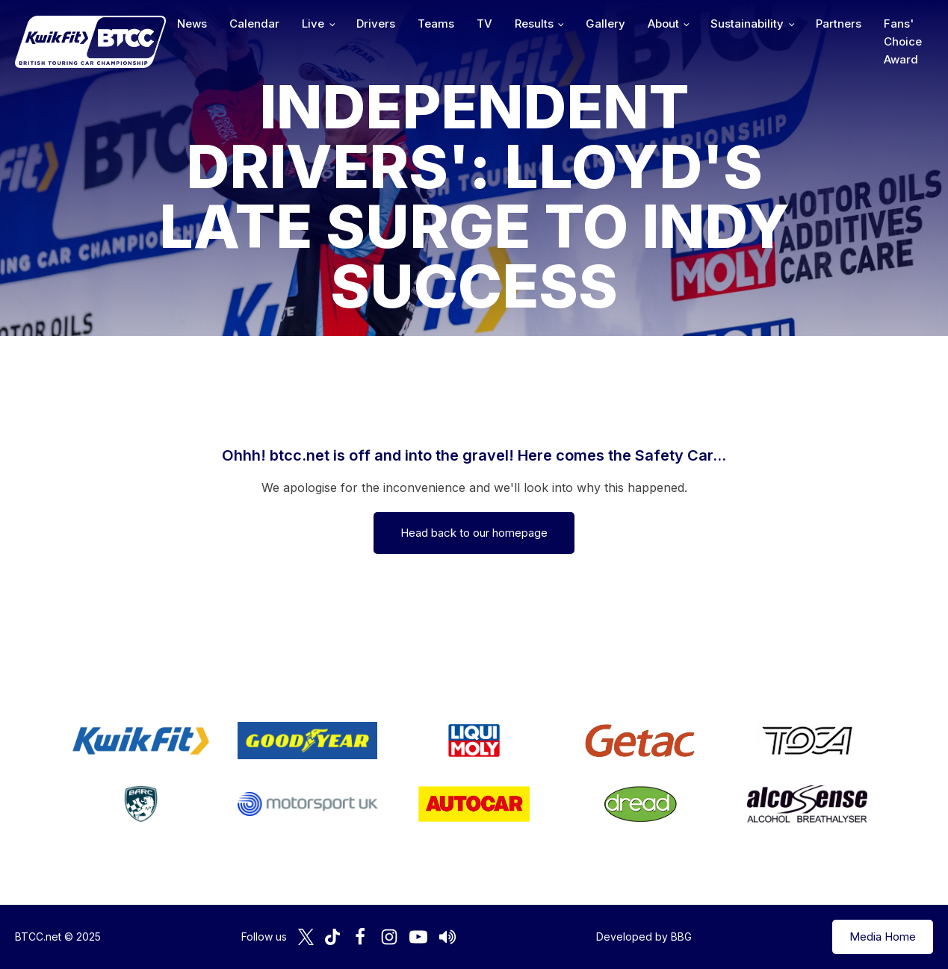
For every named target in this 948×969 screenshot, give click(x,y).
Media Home (882, 936)
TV (484, 23)
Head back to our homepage (474, 533)
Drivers (375, 23)
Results (534, 23)
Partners (838, 23)
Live (313, 23)
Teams (436, 23)
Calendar (254, 23)
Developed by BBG (644, 936)
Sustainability (747, 23)
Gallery (605, 23)
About (663, 23)
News (192, 23)
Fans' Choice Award (903, 41)
